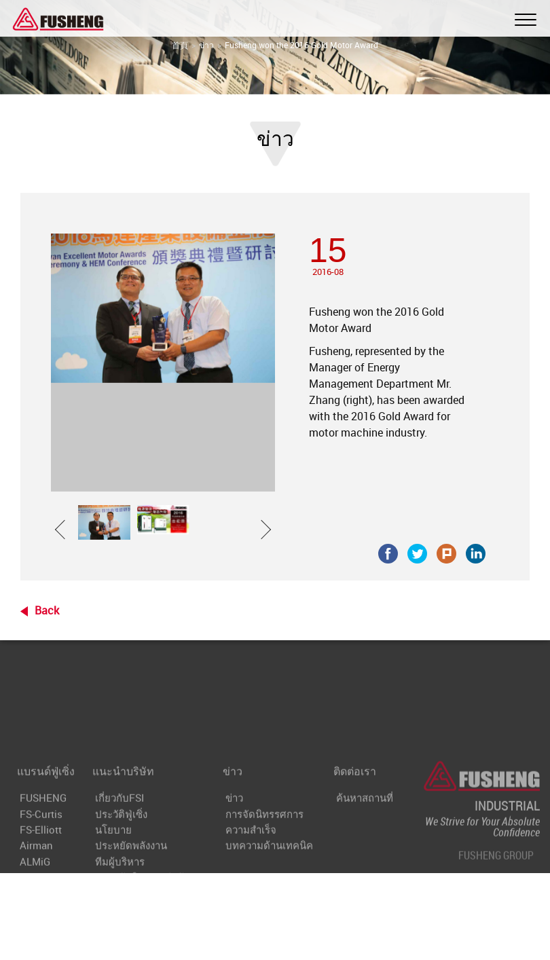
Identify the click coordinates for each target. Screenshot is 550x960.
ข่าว (206, 44)
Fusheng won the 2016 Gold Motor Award (301, 44)
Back (47, 610)
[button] (64, 522)
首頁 (180, 44)
